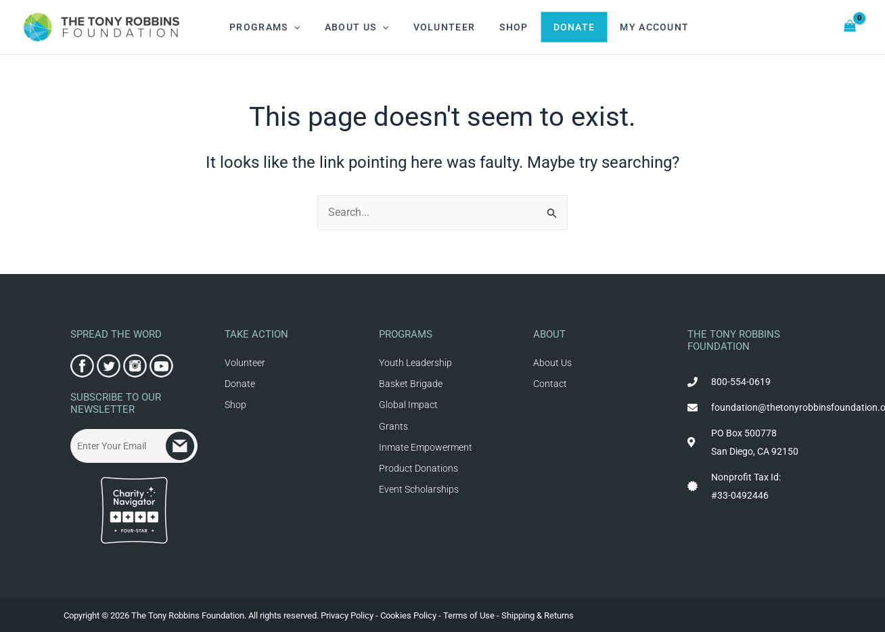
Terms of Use (469, 615)
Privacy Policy (347, 615)
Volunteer (431, 27)
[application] (291, 27)
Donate (551, 27)
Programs (262, 27)
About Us (349, 27)
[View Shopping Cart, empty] (850, 27)
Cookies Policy (408, 615)
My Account (625, 27)
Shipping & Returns (537, 615)
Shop (494, 27)
